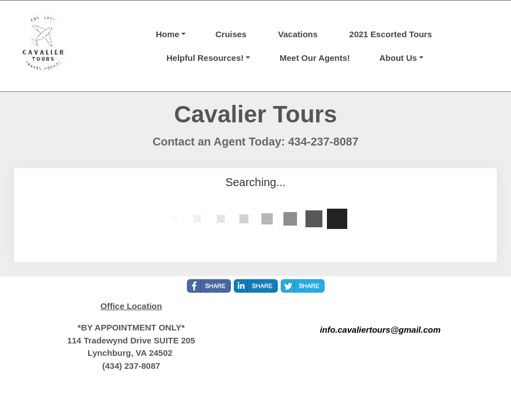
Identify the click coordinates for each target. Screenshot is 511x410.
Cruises (230, 34)
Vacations (298, 34)
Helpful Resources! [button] (205, 58)
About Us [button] (398, 58)
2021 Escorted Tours (391, 34)
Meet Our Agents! (314, 58)
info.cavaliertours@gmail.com (380, 329)
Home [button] (168, 34)
